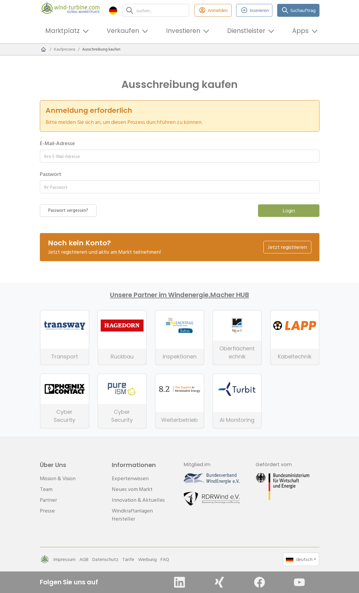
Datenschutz (105, 559)
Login (289, 210)
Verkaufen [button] (123, 30)
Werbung (147, 559)
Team (46, 489)
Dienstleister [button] (246, 30)
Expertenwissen (130, 478)
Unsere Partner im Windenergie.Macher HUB (179, 295)
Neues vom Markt (132, 489)
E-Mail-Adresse (57, 143)
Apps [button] (300, 30)
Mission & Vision (58, 478)
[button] (113, 10)
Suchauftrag (298, 10)
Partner (48, 499)
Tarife (128, 559)
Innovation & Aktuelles (138, 499)
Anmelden (213, 10)
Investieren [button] (183, 30)
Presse (47, 510)
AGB (83, 559)
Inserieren (254, 10)
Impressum (64, 559)
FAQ (165, 559)
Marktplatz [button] (62, 30)
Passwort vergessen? (68, 210)
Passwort (50, 174)
